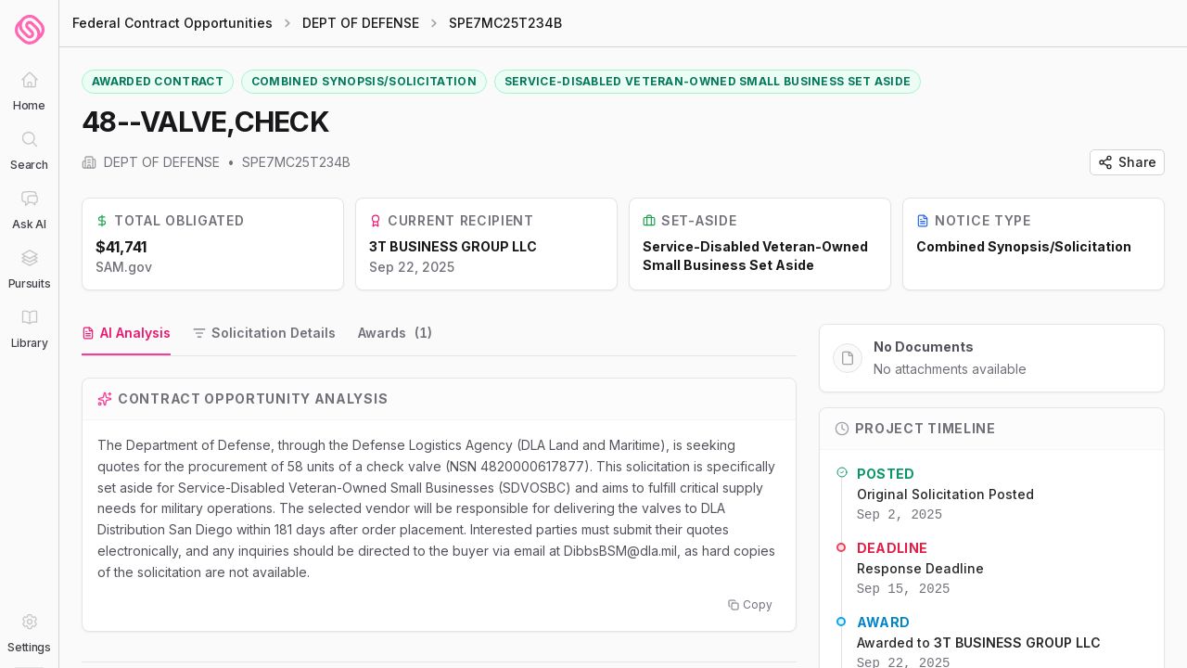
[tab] (126, 334)
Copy (750, 604)
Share (1127, 162)
